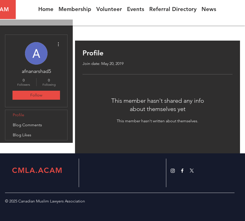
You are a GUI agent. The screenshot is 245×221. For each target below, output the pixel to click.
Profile (18, 115)
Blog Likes (22, 135)
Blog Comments (27, 125)
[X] (191, 170)
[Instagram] (173, 170)
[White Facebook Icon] (182, 170)
